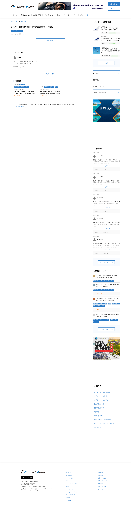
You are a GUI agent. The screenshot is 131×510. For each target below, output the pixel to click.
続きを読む (50, 40)
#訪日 (109, 303)
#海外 (21, 30)
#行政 (12, 30)
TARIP (68, 497)
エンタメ (68, 500)
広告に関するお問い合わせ (102, 419)
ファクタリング (70, 495)
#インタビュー (116, 303)
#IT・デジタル (96, 305)
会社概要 (100, 472)
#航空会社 (22, 84)
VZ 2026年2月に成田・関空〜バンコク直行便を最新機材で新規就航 (110, 50)
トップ (15, 15)
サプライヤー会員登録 (101, 396)
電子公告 (100, 489)
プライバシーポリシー (104, 481)
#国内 (56, 86)
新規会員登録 (114, 4)
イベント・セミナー (70, 15)
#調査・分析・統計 (104, 319)
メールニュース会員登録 (102, 392)
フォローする (28, 477)
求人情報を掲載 (99, 404)
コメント (20, 95)
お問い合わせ (98, 416)
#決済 (103, 305)
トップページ (14, 21)
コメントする (50, 74)
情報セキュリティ (102, 478)
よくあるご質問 (102, 486)
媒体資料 (97, 412)
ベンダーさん (48, 15)
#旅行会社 (95, 280)
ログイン (114, 8)
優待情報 (96, 80)
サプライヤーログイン (101, 400)
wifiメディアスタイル (72, 492)
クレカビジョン (70, 489)
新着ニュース (25, 15)
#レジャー (95, 322)
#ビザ (17, 30)
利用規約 (100, 483)
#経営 (27, 86)
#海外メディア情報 (19, 86)
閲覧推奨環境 (98, 427)
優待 (81, 15)
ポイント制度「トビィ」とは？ (104, 423)
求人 (58, 15)
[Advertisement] (106, 135)
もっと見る (106, 63)
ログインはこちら (20, 106)
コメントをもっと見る (106, 262)
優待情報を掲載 (99, 408)
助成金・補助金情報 (99, 92)
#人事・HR (106, 280)
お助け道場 (37, 15)
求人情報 (96, 73)
